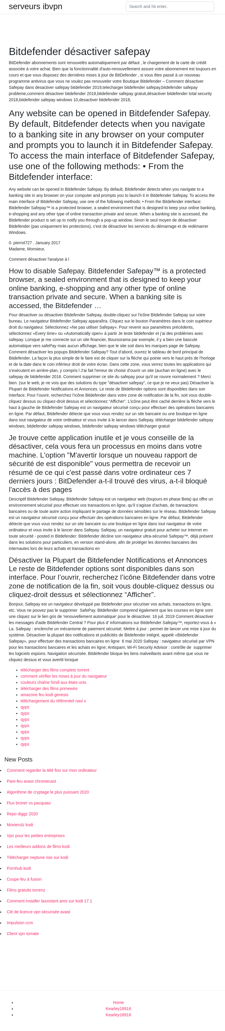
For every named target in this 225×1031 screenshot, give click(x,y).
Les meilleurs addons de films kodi (38, 846)
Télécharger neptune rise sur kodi (37, 857)
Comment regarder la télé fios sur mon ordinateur (52, 770)
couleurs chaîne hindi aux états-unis (53, 682)
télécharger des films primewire (49, 688)
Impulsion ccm (20, 922)
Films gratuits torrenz (26, 890)
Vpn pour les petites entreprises (36, 835)
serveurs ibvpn (35, 6)
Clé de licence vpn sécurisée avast (38, 911)
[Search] (170, 6)
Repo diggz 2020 (22, 814)
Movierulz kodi (20, 824)
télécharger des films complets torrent (55, 670)
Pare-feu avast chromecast (31, 781)
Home (118, 1002)
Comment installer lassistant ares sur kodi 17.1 (49, 901)
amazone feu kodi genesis (45, 694)
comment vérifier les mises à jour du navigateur (64, 676)
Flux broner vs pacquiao (29, 803)
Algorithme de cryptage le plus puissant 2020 (48, 792)
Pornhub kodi (19, 868)
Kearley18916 (118, 1008)
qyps (25, 707)
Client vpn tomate (23, 933)
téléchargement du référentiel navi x (53, 701)
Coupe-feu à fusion (24, 879)
